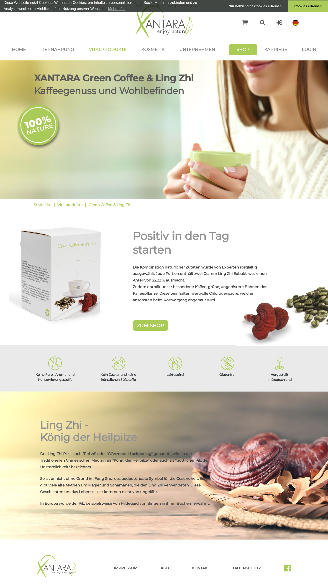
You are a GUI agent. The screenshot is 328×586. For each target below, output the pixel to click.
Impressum (125, 568)
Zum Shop (150, 325)
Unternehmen (197, 49)
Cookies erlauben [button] (308, 6)
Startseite (42, 205)
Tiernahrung (57, 49)
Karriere (275, 49)
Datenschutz (247, 568)
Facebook (289, 570)
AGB (165, 568)
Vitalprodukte (108, 49)
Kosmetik (153, 49)
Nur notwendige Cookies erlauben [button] (255, 6)
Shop (242, 49)
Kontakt (201, 568)
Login (309, 49)
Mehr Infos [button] (117, 9)
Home (19, 49)
